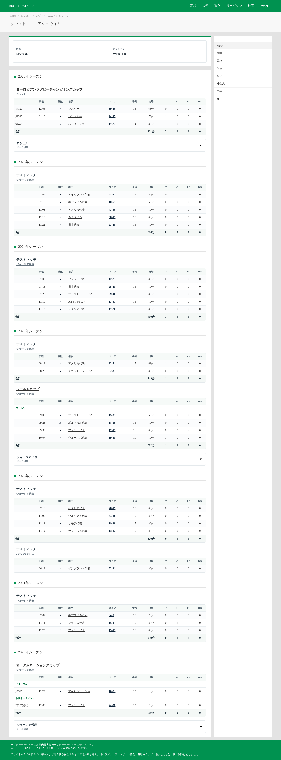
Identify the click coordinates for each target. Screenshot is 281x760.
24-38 (112, 705)
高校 (193, 5)
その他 (264, 5)
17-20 (112, 309)
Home (13, 15)
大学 (205, 5)
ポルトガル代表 (77, 422)
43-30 (112, 209)
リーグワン (234, 5)
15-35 (112, 415)
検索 (251, 5)
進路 (217, 5)
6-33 (111, 371)
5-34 (111, 194)
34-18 (112, 515)
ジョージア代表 (25, 179)
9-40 (111, 615)
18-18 (112, 422)
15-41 (112, 622)
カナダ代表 (75, 217)
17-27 (112, 123)
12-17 (112, 430)
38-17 (112, 217)
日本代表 (73, 224)
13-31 (112, 301)
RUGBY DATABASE (22, 6)
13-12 (112, 530)
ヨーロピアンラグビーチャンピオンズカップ (49, 89)
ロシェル (26, 15)
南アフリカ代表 (77, 201)
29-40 (112, 294)
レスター (73, 108)
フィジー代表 (76, 279)
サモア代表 (75, 523)
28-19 (112, 508)
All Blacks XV (76, 301)
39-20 (112, 108)
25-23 (112, 286)
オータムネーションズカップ (37, 665)
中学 (219, 91)
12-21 (112, 279)
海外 (219, 75)
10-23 (112, 691)
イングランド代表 (79, 568)
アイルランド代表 (79, 194)
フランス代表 (76, 622)
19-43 (112, 437)
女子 (219, 98)
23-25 (112, 224)
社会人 (221, 83)
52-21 (112, 568)
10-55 (112, 201)
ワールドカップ (27, 389)
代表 (219, 68)
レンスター (75, 116)
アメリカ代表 (76, 209)
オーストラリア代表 (80, 294)
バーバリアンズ (25, 553)
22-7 (111, 363)
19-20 (112, 523)
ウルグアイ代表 (77, 515)
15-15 (112, 630)
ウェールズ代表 (77, 437)
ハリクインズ (76, 123)
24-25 (112, 116)
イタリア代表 (76, 309)
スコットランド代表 (80, 371)
